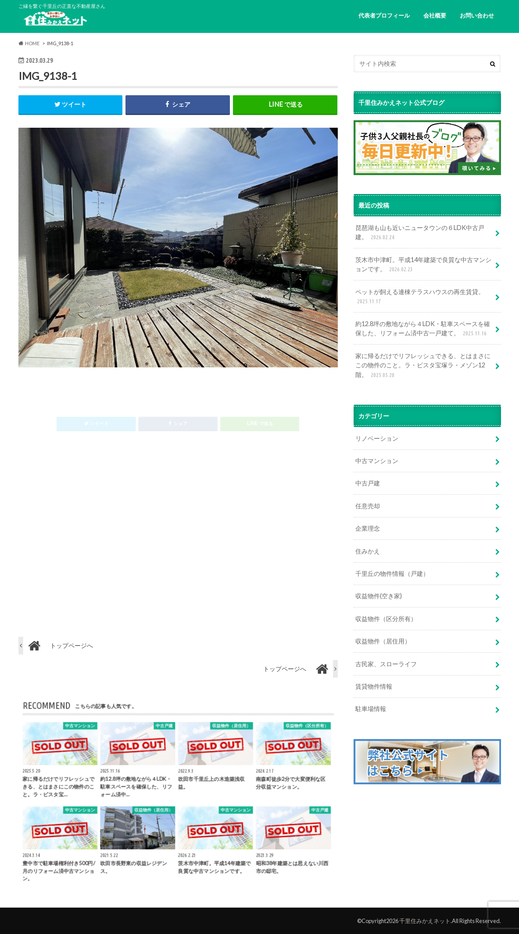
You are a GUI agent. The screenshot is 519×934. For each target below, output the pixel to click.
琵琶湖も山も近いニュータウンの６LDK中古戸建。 (419, 233)
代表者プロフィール (384, 15)
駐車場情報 (370, 708)
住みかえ (367, 551)
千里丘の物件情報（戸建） (392, 573)
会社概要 (434, 15)
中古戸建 (367, 483)
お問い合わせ (477, 15)
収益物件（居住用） (383, 641)
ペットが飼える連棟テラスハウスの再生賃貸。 (419, 297)
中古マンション (376, 460)
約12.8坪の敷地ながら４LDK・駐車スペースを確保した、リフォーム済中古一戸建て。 (422, 329)
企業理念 (367, 528)
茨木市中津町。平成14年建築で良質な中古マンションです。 (423, 265)
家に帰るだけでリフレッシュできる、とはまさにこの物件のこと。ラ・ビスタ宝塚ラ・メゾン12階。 (422, 366)
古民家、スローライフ (386, 664)
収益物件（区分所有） (386, 618)
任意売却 (367, 506)
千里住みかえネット (425, 920)
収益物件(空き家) (378, 596)
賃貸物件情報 (373, 686)
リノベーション (376, 438)
